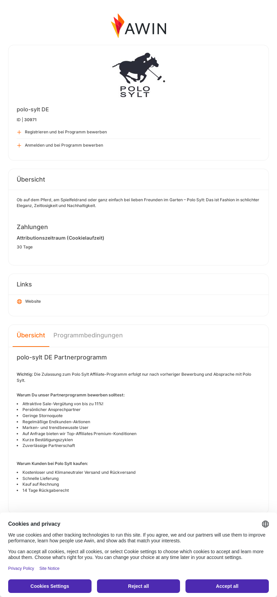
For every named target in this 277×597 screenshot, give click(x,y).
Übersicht (31, 335)
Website (29, 301)
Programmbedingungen (88, 335)
